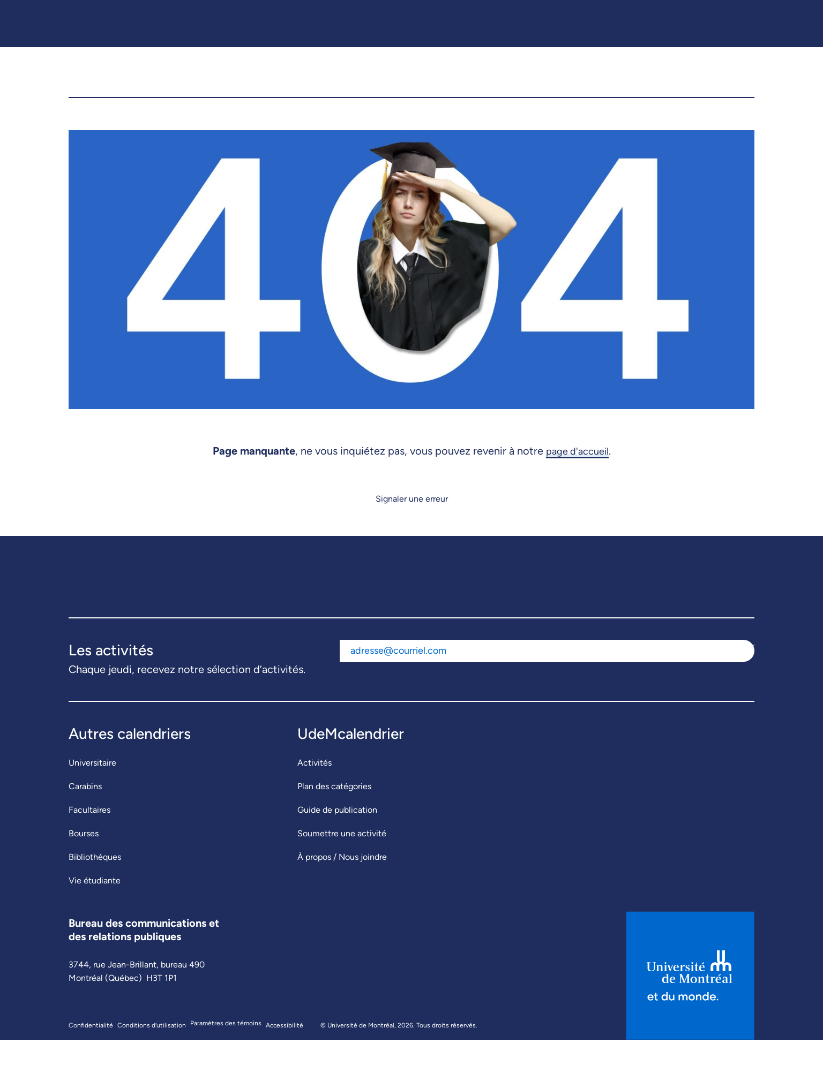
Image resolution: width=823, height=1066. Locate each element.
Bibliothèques (95, 883)
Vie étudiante (95, 907)
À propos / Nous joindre (342, 883)
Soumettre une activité (341, 860)
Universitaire (92, 789)
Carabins (85, 812)
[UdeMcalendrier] (412, 85)
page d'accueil (577, 477)
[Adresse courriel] (528, 677)
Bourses (84, 860)
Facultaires (89, 836)
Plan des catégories (334, 812)
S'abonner (735, 672)
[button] (737, 85)
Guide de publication (337, 836)
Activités (314, 789)
